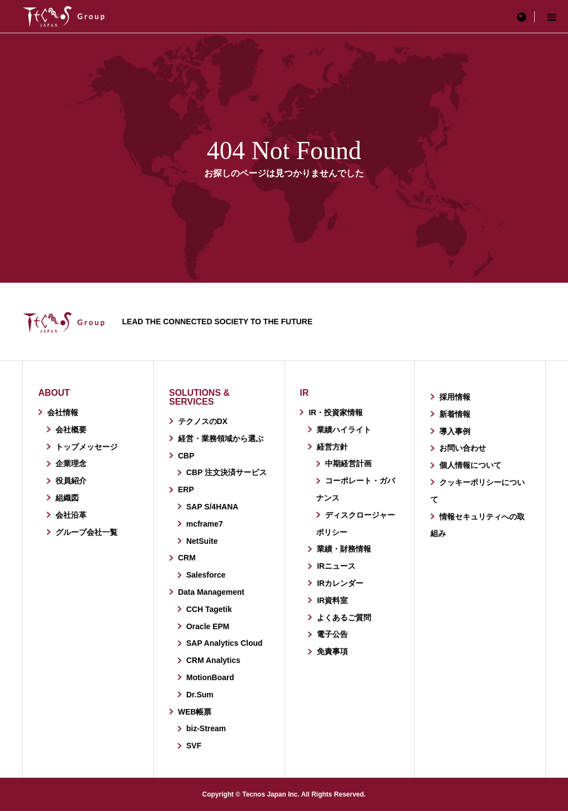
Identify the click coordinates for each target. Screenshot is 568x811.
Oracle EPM (208, 626)
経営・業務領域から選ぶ (220, 438)
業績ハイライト (344, 429)
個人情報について (470, 465)
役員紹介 (71, 480)
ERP (186, 489)
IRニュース (336, 566)
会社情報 (62, 412)
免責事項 (332, 651)
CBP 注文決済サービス (226, 472)
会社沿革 (71, 515)
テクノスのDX (202, 421)
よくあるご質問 (344, 617)
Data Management (211, 592)
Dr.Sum (200, 694)
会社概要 (71, 429)
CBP (186, 455)
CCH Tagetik (209, 609)
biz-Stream (206, 728)
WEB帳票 (195, 711)
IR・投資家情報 (335, 412)
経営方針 (332, 446)
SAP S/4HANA (212, 506)
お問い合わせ (462, 447)
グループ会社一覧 (86, 532)
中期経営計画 (348, 463)
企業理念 (71, 463)
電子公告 (332, 634)
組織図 (67, 497)
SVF (193, 745)
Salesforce (206, 574)
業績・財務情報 (344, 548)
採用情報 (454, 396)
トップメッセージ (86, 446)
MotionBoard (210, 677)
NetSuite (202, 541)
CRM (187, 557)
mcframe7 (204, 523)
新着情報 (454, 414)
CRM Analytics (213, 660)
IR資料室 (332, 600)
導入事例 (454, 431)
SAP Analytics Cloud (224, 643)
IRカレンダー (340, 583)
